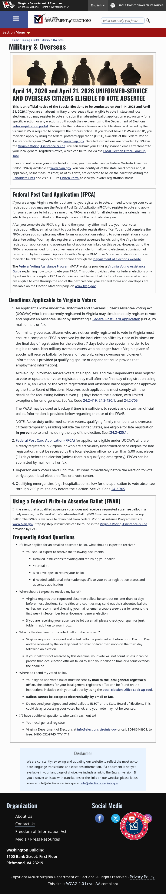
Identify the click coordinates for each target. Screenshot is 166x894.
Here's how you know (53, 6)
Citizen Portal (70, 178)
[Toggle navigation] (15, 19)
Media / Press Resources (37, 839)
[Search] (148, 19)
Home (15, 39)
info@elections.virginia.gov (97, 729)
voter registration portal (30, 126)
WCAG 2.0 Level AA (82, 883)
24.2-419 (90, 400)
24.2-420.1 (107, 400)
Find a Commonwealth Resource (136, 5)
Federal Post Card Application (116, 319)
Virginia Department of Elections (40, 3)
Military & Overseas (53, 39)
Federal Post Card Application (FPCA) (45, 440)
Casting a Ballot (30, 39)
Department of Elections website (117, 259)
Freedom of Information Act (40, 831)
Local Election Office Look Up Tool (127, 690)
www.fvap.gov (73, 141)
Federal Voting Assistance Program (44, 266)
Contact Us (25, 823)
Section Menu (17, 32)
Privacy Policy (142, 876)
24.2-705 (130, 400)
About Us (23, 816)
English (98, 5)
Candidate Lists (24, 178)
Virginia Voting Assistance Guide (41, 146)
